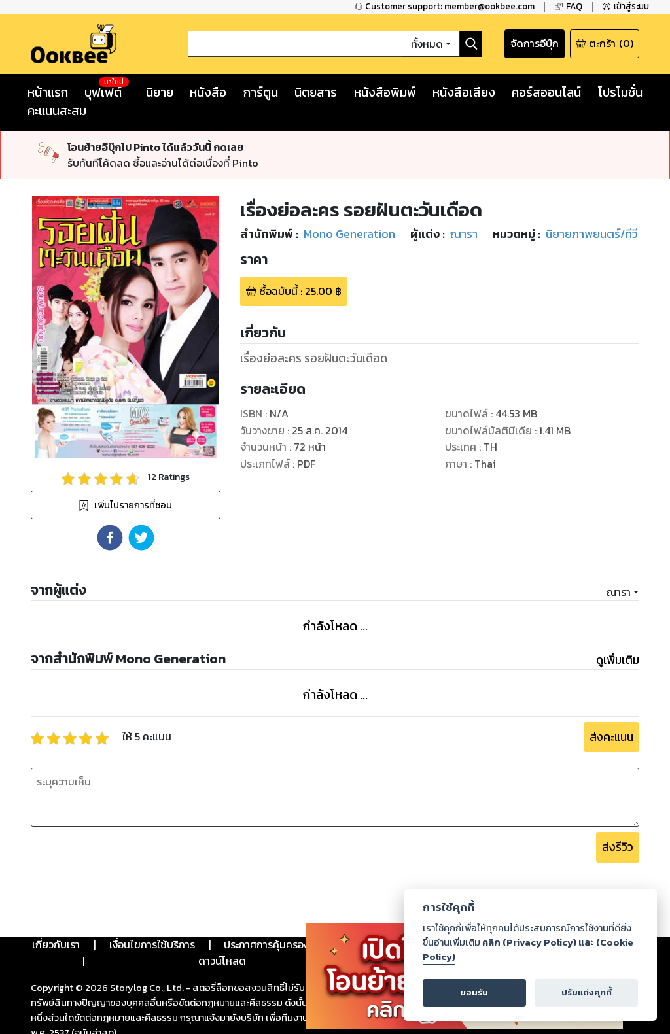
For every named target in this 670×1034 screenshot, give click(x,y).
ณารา (619, 592)
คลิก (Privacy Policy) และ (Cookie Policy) (528, 949)
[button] (110, 538)
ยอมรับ (474, 992)
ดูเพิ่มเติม (617, 659)
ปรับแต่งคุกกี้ (586, 992)
